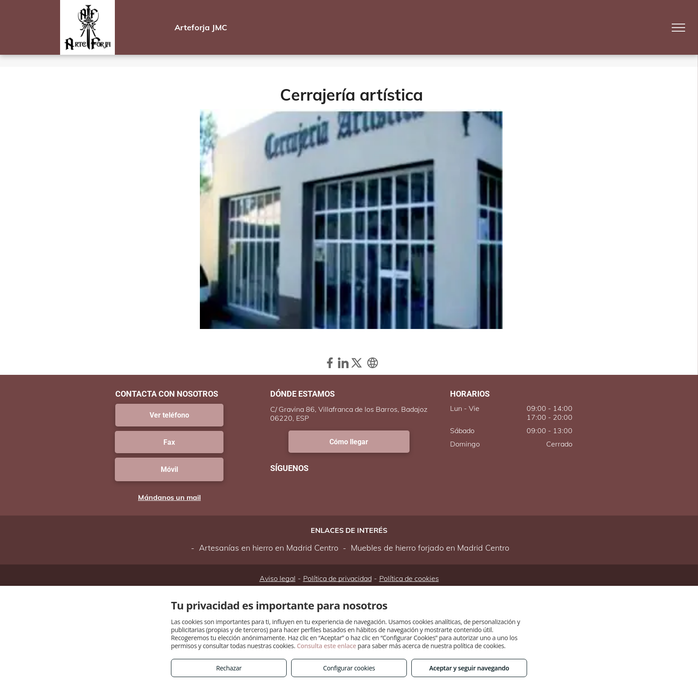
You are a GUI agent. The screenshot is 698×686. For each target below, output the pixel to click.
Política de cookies (409, 578)
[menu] (678, 27)
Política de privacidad (337, 578)
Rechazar (228, 668)
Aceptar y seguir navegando (469, 668)
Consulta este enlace (326, 645)
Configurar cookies (349, 668)
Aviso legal (278, 578)
